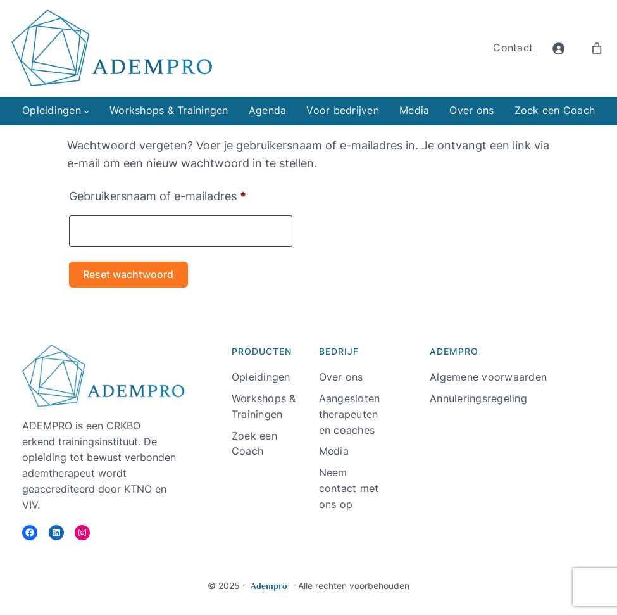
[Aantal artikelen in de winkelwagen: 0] (597, 49)
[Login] (558, 49)
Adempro (269, 586)
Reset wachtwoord (128, 275)
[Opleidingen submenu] (86, 111)
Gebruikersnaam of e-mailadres (175, 194)
